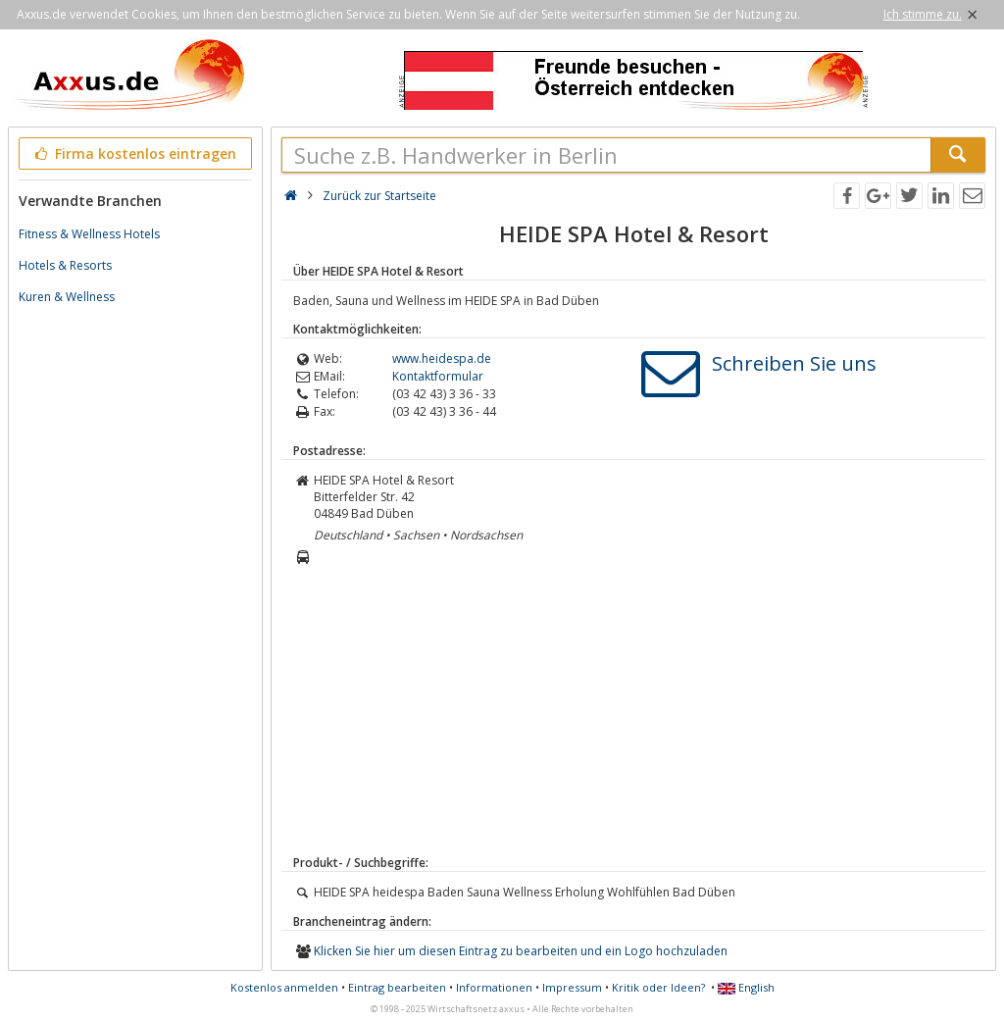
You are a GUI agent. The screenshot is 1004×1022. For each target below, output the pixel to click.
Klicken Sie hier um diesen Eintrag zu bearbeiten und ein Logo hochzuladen (521, 951)
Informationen (494, 987)
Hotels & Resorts (65, 265)
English (746, 987)
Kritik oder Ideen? (658, 987)
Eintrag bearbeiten (397, 987)
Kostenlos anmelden (284, 987)
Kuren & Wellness (67, 296)
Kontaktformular (437, 376)
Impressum (572, 987)
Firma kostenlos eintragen (133, 153)
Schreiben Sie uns (794, 363)
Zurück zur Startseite (379, 195)
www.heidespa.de (441, 358)
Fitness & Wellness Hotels (89, 234)
